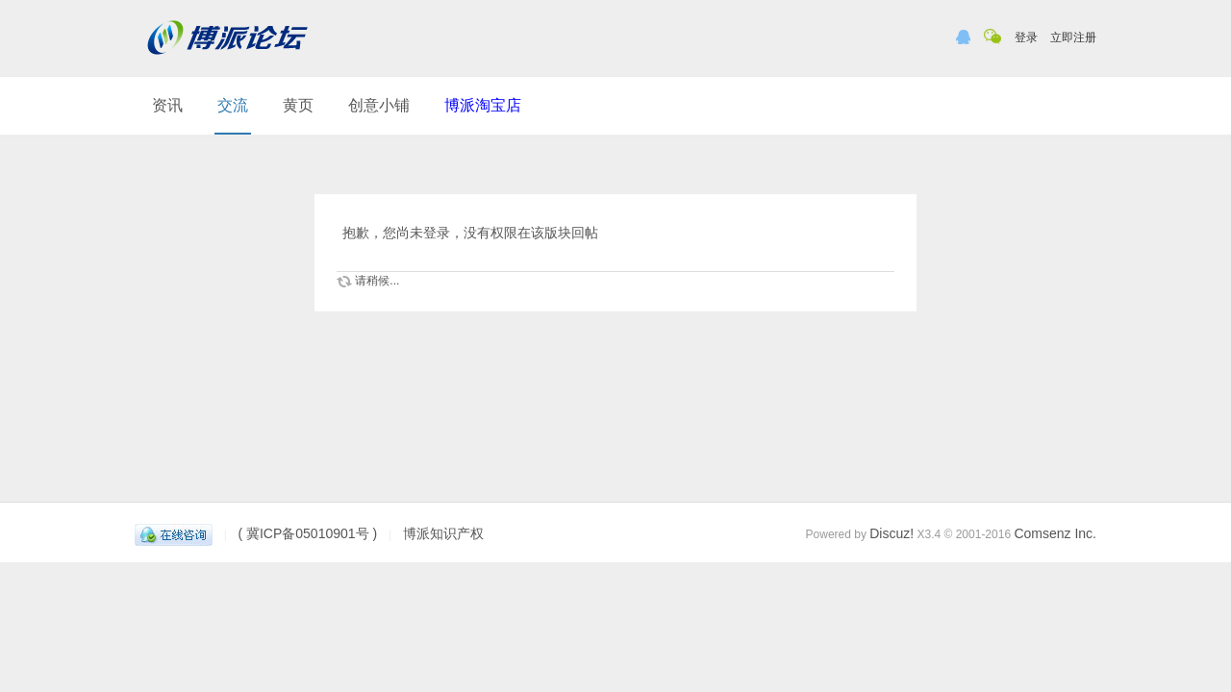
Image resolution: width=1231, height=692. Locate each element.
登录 (1026, 37)
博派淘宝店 (482, 105)
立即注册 (1073, 37)
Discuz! (891, 533)
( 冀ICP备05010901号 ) (307, 533)
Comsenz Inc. (1055, 533)
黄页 (298, 105)
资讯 (167, 105)
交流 (232, 105)
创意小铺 (379, 105)
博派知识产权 (443, 533)
